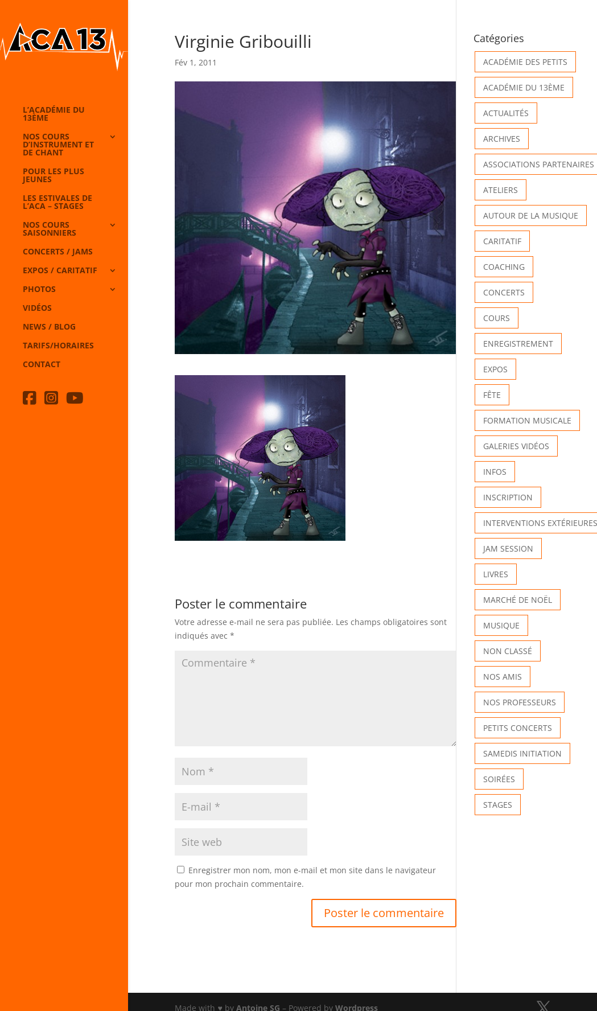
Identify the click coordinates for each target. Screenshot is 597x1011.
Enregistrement (518, 343)
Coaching (504, 266)
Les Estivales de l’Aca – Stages (57, 202)
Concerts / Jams (58, 252)
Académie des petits (525, 61)
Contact (41, 364)
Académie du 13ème (524, 87)
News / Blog (49, 327)
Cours (496, 318)
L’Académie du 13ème (54, 114)
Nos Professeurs (519, 702)
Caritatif (502, 241)
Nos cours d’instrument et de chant (58, 145)
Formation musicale (527, 420)
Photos (39, 289)
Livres (495, 574)
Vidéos (37, 308)
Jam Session (508, 548)
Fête (492, 394)
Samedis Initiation (522, 753)
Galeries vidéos (516, 446)
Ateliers (500, 189)
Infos (495, 471)
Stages (497, 804)
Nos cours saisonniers (49, 229)
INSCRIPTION (508, 497)
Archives (501, 138)
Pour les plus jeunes (53, 175)
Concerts (504, 292)
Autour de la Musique (530, 215)
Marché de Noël (517, 599)
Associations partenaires (538, 164)
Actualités (506, 113)
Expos (495, 369)
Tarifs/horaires (58, 346)
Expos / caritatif (60, 271)
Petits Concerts (517, 727)
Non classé (507, 651)
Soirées (499, 779)
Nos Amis (502, 676)
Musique (501, 625)
